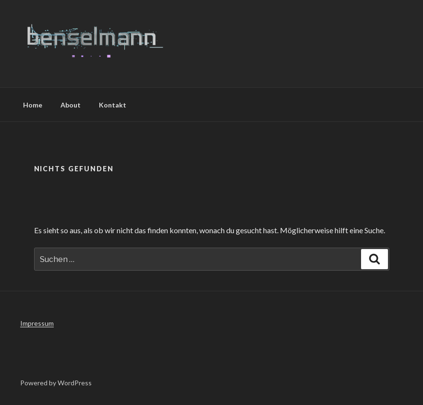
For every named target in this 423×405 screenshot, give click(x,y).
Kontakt (112, 105)
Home (32, 105)
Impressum (37, 323)
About (70, 105)
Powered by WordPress (56, 383)
